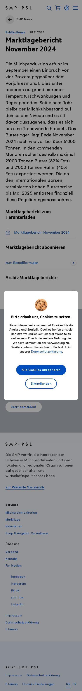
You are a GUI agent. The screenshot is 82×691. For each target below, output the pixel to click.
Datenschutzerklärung (46, 351)
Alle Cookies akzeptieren (41, 370)
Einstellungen (41, 383)
